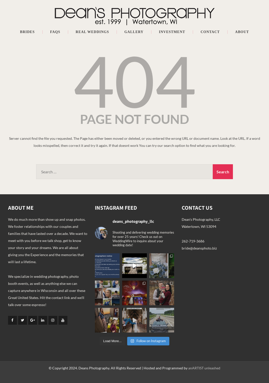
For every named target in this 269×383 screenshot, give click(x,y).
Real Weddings (92, 32)
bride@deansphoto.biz (199, 248)
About (242, 32)
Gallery (134, 32)
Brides (27, 32)
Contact (210, 32)
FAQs (55, 32)
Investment (172, 32)
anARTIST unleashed (204, 368)
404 (134, 80)
